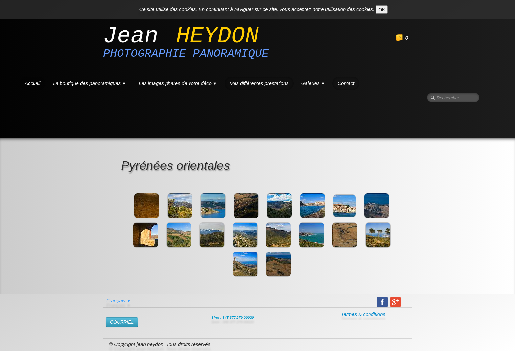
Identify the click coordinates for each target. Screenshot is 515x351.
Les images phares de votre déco (178, 83)
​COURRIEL (122, 322)
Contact (345, 83)
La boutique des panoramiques (89, 83)
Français (118, 300)
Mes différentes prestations (259, 83)
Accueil (32, 83)
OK (381, 9)
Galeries (313, 83)
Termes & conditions (363, 314)
